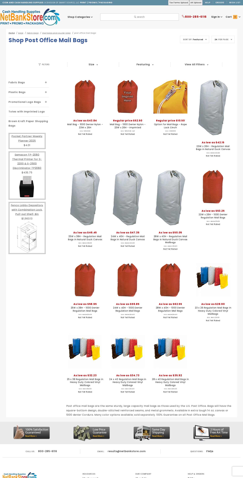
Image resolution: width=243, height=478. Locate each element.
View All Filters (203, 64)
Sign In (217, 17)
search (139, 17)
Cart (234, 17)
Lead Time (134, 64)
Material (169, 64)
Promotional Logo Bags (24, 101)
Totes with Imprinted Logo (25, 111)
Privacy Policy (144, 474)
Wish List (235, 3)
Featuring (100, 64)
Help (207, 3)
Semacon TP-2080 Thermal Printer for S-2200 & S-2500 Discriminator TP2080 (27, 159)
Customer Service (199, 474)
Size (65, 64)
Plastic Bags (17, 92)
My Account (90, 469)
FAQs (209, 442)
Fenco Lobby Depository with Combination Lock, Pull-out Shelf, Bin (27, 205)
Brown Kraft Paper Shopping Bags (27, 123)
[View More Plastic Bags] (46, 92)
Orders (220, 3)
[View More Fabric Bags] (46, 82)
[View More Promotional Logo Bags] (46, 102)
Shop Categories (80, 17)
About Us (141, 469)
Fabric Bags (16, 82)
